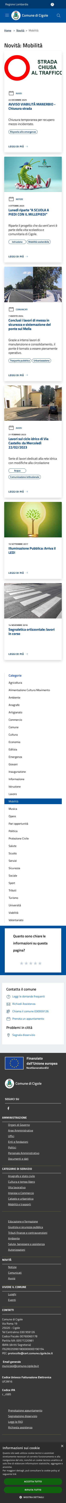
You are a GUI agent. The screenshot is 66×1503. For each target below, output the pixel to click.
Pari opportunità (18, 823)
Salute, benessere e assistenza (26, 1244)
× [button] (62, 1446)
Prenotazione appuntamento (25, 1410)
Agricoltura (15, 682)
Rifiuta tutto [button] (33, 1489)
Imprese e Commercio (21, 1193)
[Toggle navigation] (7, 15)
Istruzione (15, 786)
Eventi (12, 1300)
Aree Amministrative (20, 1130)
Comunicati (17, 309)
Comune (13, 727)
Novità (20, 30)
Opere (12, 816)
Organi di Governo (19, 1125)
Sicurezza (14, 868)
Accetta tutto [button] (33, 1481)
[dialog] (33, 1472)
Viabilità (13, 912)
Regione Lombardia (16, 4)
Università (15, 905)
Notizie (15, 199)
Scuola (13, 853)
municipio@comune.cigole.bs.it (20, 1366)
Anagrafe (14, 705)
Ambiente (14, 697)
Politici (12, 1147)
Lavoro (13, 794)
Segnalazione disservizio (22, 1416)
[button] (33, 1497)
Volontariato (16, 920)
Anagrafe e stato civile (21, 1176)
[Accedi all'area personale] (52, 4)
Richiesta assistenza (20, 1427)
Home (7, 30)
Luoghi (12, 1294)
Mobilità (13, 801)
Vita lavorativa (17, 1187)
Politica (13, 831)
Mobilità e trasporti (19, 1204)
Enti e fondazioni (18, 1142)
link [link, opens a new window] (14, 1474)
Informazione (16, 779)
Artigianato (15, 712)
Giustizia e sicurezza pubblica (25, 1227)
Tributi (12, 890)
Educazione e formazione (23, 1221)
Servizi (13, 861)
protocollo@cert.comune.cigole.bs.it (30, 1353)
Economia (14, 742)
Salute (12, 846)
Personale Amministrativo (23, 1153)
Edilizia (13, 749)
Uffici (11, 1136)
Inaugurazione (17, 772)
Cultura (13, 734)
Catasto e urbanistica (20, 1198)
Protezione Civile (19, 838)
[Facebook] (8, 1108)
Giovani (13, 764)
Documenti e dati (18, 1159)
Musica (13, 809)
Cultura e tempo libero (21, 1182)
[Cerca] (58, 15)
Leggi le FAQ (15, 1422)
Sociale (13, 875)
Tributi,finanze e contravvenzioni (27, 1233)
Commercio (15, 720)
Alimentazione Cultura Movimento (29, 690)
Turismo (13, 898)
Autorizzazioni (16, 1250)
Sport (12, 883)
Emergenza (15, 757)
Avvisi (15, 93)
